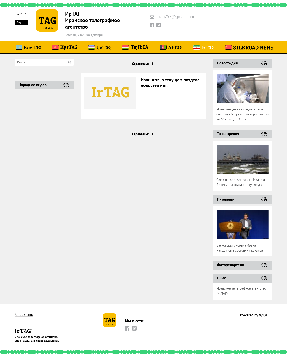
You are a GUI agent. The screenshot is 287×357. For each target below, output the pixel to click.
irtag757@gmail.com (175, 17)
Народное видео (33, 84)
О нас (221, 277)
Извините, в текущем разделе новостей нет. (170, 82)
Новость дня (227, 63)
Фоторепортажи (230, 264)
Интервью (225, 199)
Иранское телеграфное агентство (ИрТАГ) (241, 291)
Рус (18, 23)
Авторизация (24, 315)
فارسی (21, 13)
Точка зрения (228, 133)
